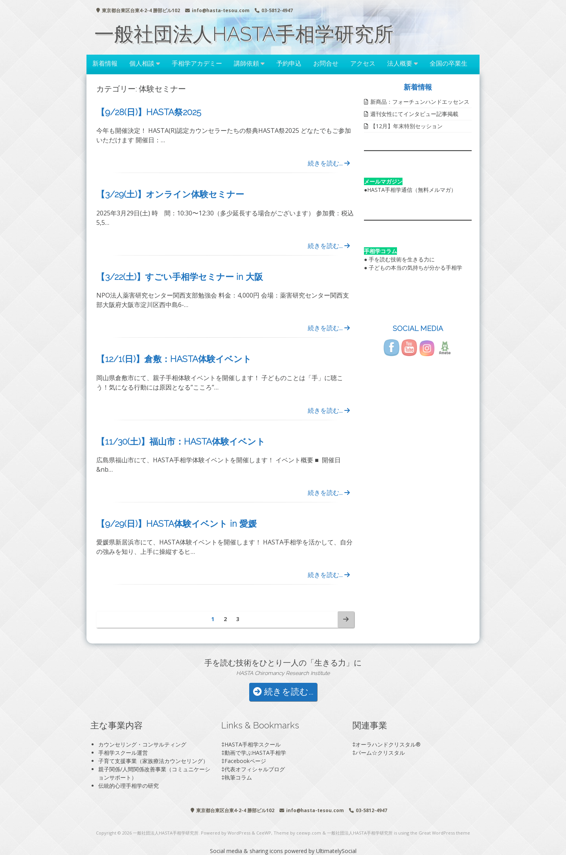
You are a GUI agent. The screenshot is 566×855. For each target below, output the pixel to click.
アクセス (362, 63)
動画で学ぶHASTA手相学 (255, 752)
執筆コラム (238, 777)
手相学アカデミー (197, 63)
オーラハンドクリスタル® (388, 744)
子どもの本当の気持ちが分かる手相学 (415, 267)
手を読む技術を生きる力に (402, 259)
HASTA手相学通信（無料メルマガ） (411, 189)
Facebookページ (245, 761)
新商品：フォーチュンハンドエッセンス (419, 101)
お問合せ (325, 63)
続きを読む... (329, 163)
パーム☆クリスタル (380, 752)
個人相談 (141, 63)
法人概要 (399, 63)
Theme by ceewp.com (297, 833)
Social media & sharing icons (247, 851)
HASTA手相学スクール (252, 744)
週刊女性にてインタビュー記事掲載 (414, 114)
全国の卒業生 (448, 63)
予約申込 (288, 63)
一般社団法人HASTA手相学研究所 (243, 34)
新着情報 (105, 63)
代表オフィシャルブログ (254, 769)
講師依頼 (246, 63)
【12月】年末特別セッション (406, 126)
